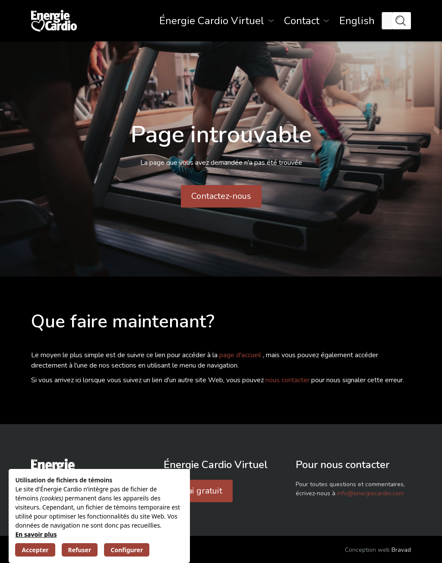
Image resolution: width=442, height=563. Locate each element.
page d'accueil (241, 355)
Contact (301, 21)
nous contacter (288, 380)
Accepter (35, 550)
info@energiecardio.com (370, 493)
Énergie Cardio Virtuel (211, 21)
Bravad (401, 550)
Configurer (126, 550)
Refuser (80, 550)
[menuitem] (357, 21)
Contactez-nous (221, 196)
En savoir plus (36, 534)
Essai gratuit (198, 491)
